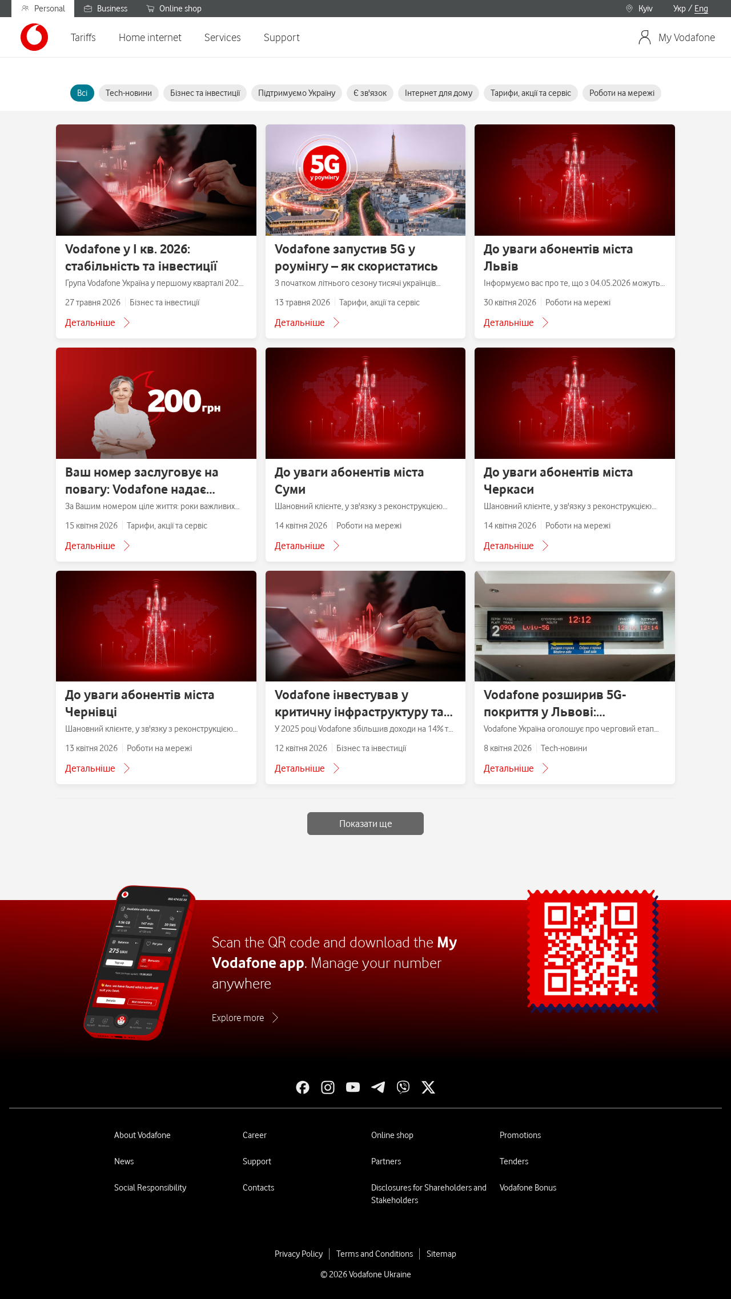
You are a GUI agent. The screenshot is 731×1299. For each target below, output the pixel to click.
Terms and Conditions (374, 1254)
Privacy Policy (299, 1254)
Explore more (238, 1017)
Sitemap (441, 1254)
